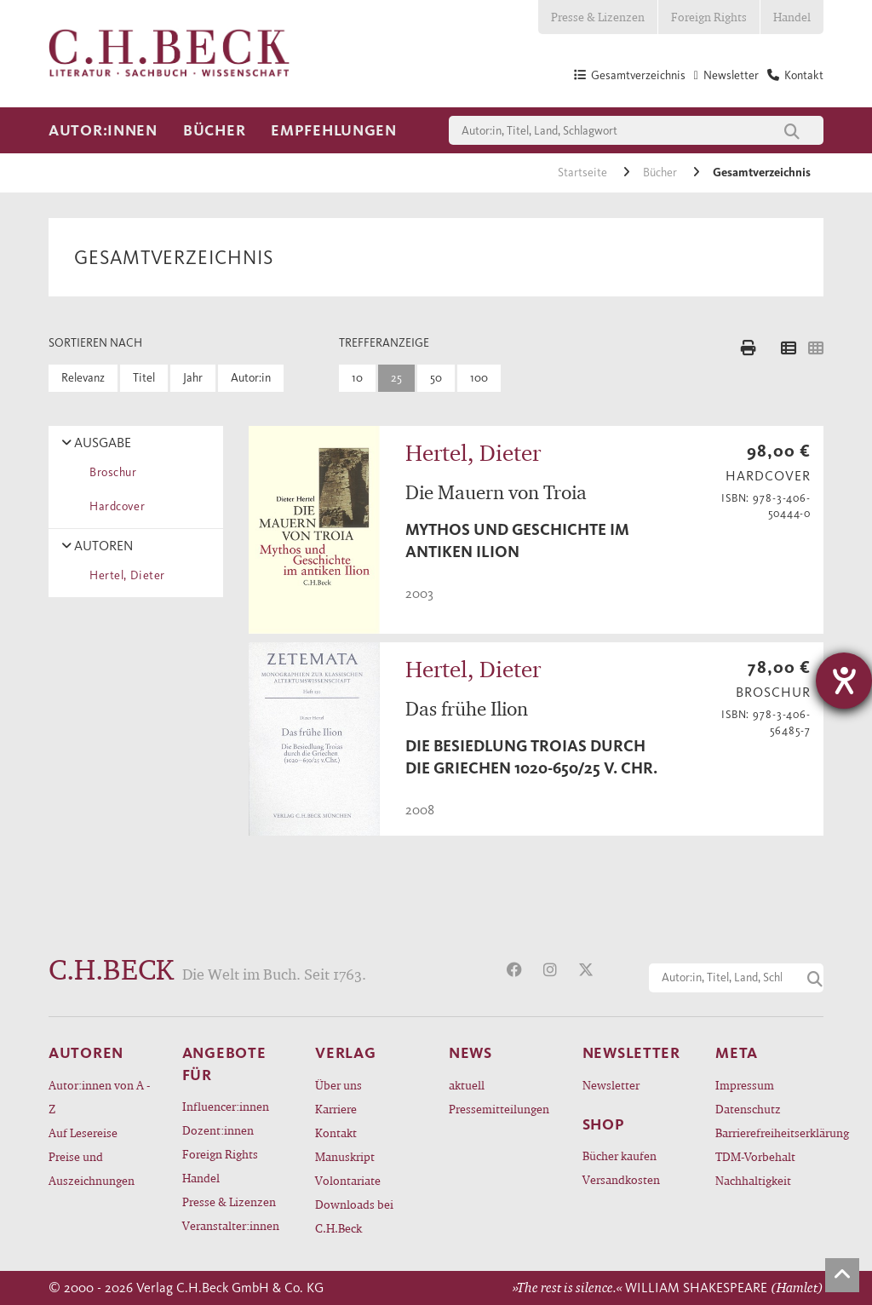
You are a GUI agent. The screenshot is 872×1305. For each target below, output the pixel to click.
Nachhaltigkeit (753, 1180)
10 (357, 378)
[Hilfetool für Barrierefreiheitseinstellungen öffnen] (844, 680)
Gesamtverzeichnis (762, 172)
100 (479, 378)
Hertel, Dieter (124, 575)
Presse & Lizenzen (598, 16)
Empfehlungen (334, 130)
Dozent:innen (218, 1130)
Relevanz (83, 378)
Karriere (336, 1108)
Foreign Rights (709, 16)
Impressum (744, 1085)
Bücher (214, 130)
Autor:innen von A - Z (99, 1097)
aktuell (467, 1085)
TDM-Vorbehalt (755, 1156)
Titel (144, 378)
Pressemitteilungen (499, 1108)
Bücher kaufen (619, 1155)
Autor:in (251, 378)
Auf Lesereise (83, 1132)
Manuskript (345, 1156)
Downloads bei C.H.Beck (354, 1216)
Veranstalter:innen (230, 1225)
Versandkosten (621, 1179)
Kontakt (336, 1132)
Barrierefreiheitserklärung (769, 1132)
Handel (792, 16)
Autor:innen (103, 130)
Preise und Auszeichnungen (92, 1168)
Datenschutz (748, 1108)
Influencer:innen (225, 1106)
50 (436, 378)
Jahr (193, 378)
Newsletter (611, 1085)
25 (396, 378)
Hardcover (114, 506)
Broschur (110, 472)
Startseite (584, 172)
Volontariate (348, 1180)
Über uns (338, 1085)
